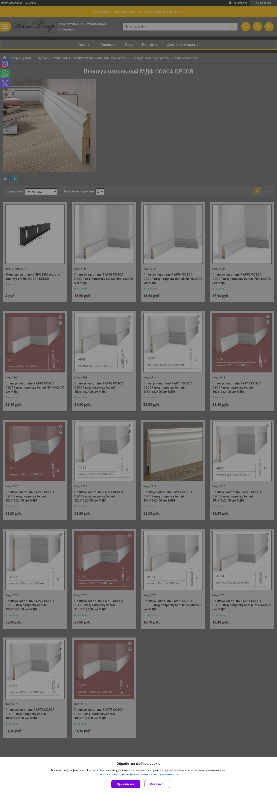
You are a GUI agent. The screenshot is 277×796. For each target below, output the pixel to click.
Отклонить (157, 784)
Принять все (126, 784)
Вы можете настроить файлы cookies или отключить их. (137, 774)
